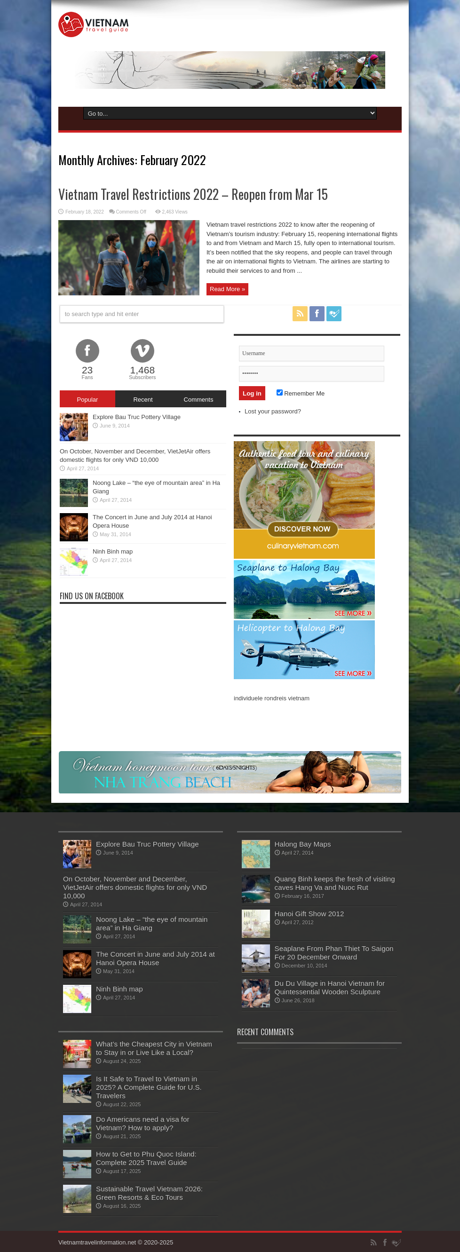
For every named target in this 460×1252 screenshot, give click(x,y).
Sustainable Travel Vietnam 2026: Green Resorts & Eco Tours (149, 1193)
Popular (87, 399)
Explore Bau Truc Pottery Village (137, 416)
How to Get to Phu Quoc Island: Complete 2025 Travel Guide (146, 1158)
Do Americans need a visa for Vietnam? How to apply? (143, 1123)
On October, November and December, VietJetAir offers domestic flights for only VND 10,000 (135, 887)
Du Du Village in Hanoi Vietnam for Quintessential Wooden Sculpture (330, 987)
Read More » (227, 289)
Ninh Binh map (113, 551)
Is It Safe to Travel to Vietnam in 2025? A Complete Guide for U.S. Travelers (149, 1087)
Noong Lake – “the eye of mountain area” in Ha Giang (152, 923)
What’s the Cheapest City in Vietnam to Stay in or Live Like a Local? (154, 1048)
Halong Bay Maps (303, 844)
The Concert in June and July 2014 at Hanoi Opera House (155, 958)
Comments (199, 399)
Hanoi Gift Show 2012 (309, 914)
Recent (142, 399)
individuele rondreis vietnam (271, 698)
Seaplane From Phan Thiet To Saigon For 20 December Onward (334, 952)
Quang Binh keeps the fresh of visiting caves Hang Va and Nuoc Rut (335, 883)
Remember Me (301, 393)
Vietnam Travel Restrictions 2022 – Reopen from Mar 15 (193, 194)
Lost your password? (273, 411)
